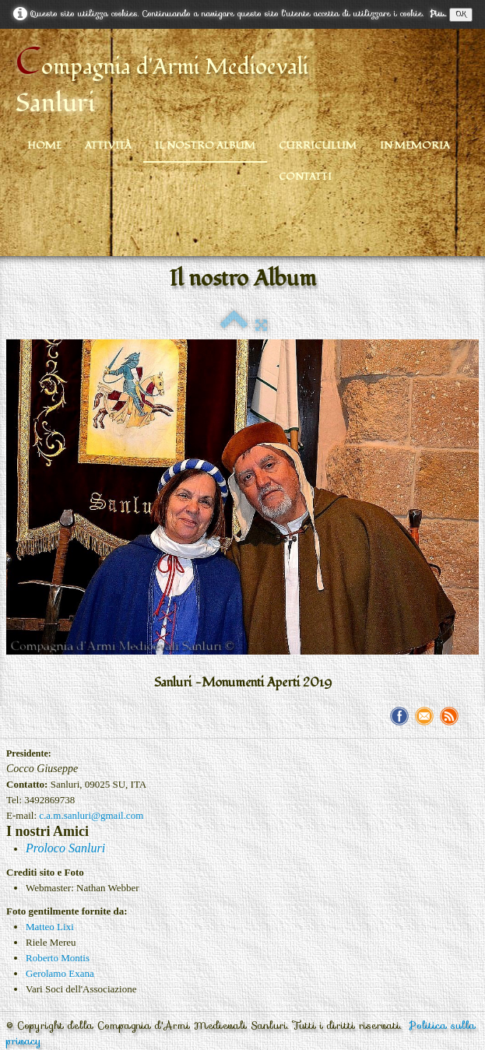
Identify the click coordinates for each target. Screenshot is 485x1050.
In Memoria (415, 146)
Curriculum (318, 146)
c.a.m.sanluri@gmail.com (91, 815)
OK (460, 14)
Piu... (438, 13)
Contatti (305, 177)
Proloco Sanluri (65, 848)
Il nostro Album (205, 146)
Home (44, 146)
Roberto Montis (58, 958)
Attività (108, 146)
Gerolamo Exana (60, 973)
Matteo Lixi (50, 926)
